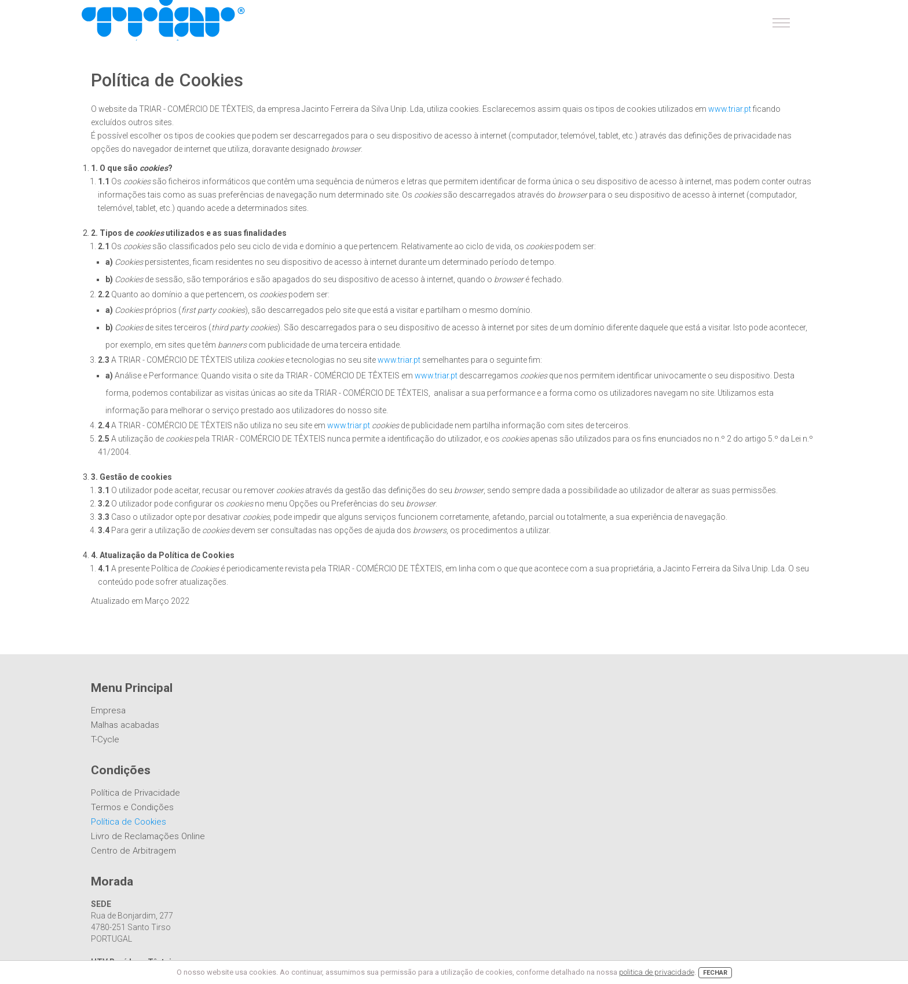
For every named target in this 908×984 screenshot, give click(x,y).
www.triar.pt (729, 109)
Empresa (108, 710)
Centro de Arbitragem (133, 850)
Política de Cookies (128, 822)
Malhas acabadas (125, 725)
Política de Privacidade (135, 793)
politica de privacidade (656, 972)
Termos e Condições (132, 807)
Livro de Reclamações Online (148, 836)
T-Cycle (105, 739)
